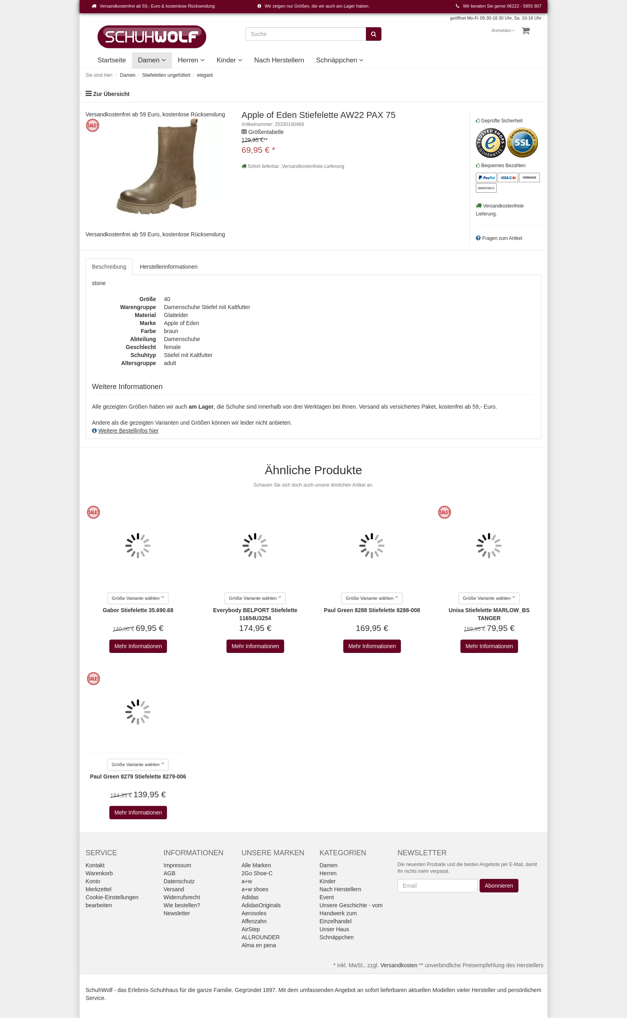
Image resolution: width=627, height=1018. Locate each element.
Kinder (229, 60)
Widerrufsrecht (182, 897)
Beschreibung (109, 266)
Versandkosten (398, 965)
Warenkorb (99, 873)
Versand (174, 889)
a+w (247, 881)
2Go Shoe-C (257, 873)
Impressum (177, 865)
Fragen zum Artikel (502, 238)
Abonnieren (499, 885)
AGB (170, 873)
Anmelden (503, 30)
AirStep (251, 929)
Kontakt (95, 865)
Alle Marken (256, 865)
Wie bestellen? (182, 905)
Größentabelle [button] (266, 132)
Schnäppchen (339, 60)
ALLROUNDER (261, 937)
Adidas (250, 897)
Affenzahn (254, 921)
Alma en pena (259, 945)
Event (326, 897)
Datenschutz (179, 881)
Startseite (112, 60)
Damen (152, 60)
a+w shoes (255, 889)
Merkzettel (99, 889)
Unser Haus (334, 929)
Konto (93, 881)
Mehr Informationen (138, 646)
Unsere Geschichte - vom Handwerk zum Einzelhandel (351, 913)
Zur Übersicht (111, 94)
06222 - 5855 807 (524, 6)
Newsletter (177, 913)
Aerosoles (254, 913)
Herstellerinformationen (169, 266)
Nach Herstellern (279, 60)
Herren (191, 60)
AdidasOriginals (261, 905)
